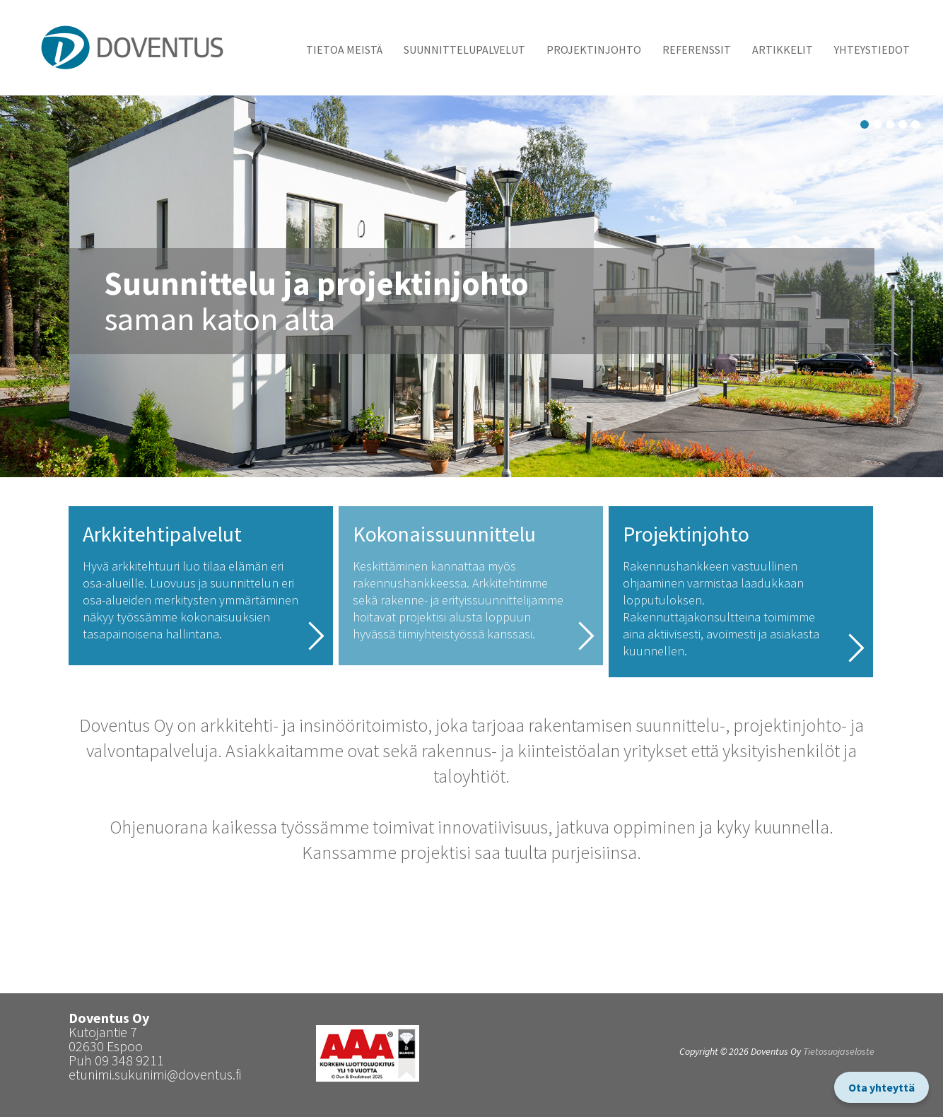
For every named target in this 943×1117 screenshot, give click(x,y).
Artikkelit (782, 49)
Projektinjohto (593, 49)
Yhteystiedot (872, 49)
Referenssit (696, 49)
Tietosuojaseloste (838, 1051)
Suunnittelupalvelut (464, 49)
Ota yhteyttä (881, 1087)
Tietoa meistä (344, 49)
